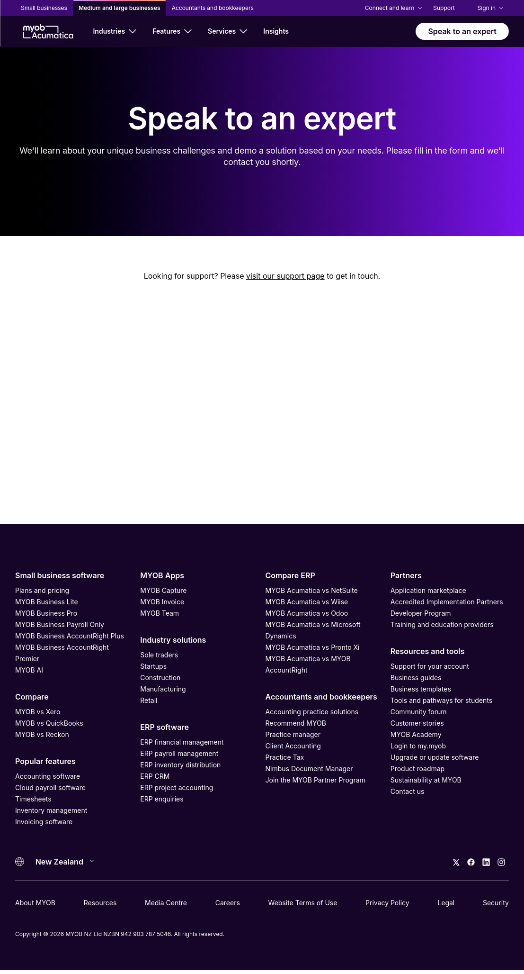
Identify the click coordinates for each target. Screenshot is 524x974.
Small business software (59, 575)
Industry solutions (173, 640)
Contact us (408, 791)
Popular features (45, 761)
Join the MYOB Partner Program (315, 780)
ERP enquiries (161, 799)
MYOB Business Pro (46, 613)
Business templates (421, 689)
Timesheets (33, 799)
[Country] (62, 861)
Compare (32, 696)
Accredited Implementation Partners (447, 602)
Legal (445, 903)
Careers (227, 903)
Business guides (416, 678)
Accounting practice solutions (312, 712)
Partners (406, 575)
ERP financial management (181, 742)
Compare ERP (290, 575)
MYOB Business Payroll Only (59, 624)
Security (496, 903)
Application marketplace (428, 590)
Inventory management (51, 810)
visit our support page (285, 276)
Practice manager (293, 734)
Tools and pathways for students (441, 700)
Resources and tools (428, 651)
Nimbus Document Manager (309, 769)
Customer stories (417, 723)
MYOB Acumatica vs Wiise (307, 602)
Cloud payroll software (50, 787)
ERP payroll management (179, 753)
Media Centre (166, 903)
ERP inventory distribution (180, 765)
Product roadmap (417, 769)
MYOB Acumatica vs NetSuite (312, 590)
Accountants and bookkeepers (321, 696)
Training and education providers (442, 624)
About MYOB (35, 903)
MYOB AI (29, 670)
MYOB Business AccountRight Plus (69, 636)
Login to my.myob (418, 746)
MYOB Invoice (162, 602)
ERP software (164, 727)
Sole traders (159, 655)
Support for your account (430, 666)
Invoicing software (43, 822)
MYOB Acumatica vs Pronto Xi (313, 647)
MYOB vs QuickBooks (49, 723)
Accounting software (47, 776)
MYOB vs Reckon (42, 734)
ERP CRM (154, 776)
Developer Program (421, 613)
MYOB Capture (163, 590)
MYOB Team (159, 613)
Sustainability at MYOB (426, 780)
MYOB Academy (416, 734)
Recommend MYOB (296, 723)
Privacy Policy (387, 903)
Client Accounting (293, 746)
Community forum (419, 712)
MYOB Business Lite (46, 602)
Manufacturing (163, 689)
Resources (100, 903)
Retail (148, 700)
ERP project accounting (176, 787)
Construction (160, 678)
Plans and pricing (42, 590)
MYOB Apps (162, 575)
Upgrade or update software (435, 757)
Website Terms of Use (302, 903)
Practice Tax (285, 757)
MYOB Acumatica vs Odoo (307, 613)
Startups (153, 666)
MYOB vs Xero (37, 712)
